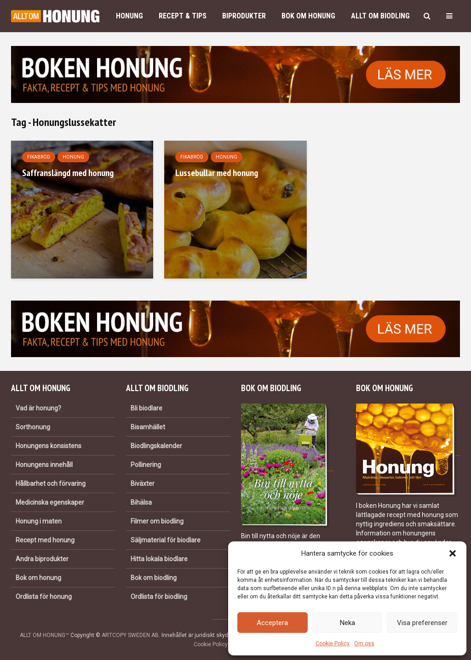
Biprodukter (244, 15)
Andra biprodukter (42, 559)
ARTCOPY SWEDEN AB (130, 635)
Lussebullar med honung (216, 173)
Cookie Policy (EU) (217, 644)
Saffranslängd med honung (68, 173)
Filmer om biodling (157, 521)
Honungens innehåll (44, 464)
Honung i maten (39, 521)
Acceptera (272, 623)
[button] (452, 553)
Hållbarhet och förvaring (51, 483)
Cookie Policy (333, 643)
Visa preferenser (422, 623)
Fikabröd (38, 156)
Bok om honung (308, 15)
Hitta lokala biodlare (159, 559)
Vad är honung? (38, 408)
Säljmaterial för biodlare (166, 540)
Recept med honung (45, 540)
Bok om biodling (154, 577)
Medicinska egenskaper (50, 502)
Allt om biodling (380, 15)
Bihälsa (141, 502)
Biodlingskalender (156, 445)
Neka (347, 623)
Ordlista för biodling (159, 596)
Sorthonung (33, 427)
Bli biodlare (146, 408)
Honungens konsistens (48, 445)
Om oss (364, 643)
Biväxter (143, 483)
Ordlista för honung (44, 596)
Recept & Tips (183, 15)
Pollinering (146, 464)
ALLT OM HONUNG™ (44, 635)
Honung (129, 15)
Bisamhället (148, 427)
